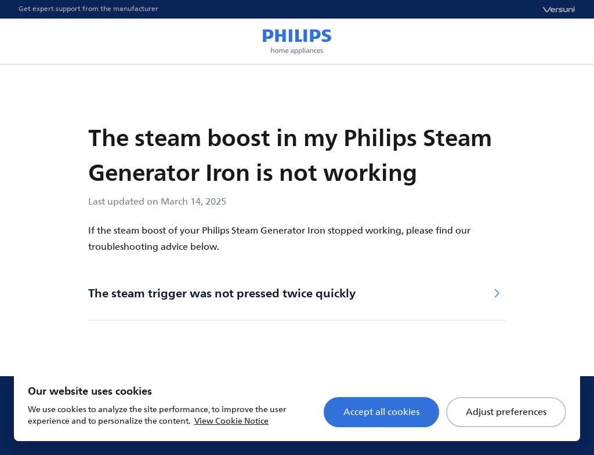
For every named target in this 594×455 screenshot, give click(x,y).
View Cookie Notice (231, 421)
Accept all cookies (381, 412)
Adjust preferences (506, 412)
